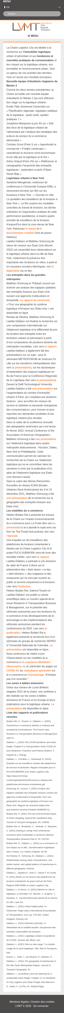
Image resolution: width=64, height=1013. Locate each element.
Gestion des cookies (42, 1001)
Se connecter (41, 1006)
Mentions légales (19, 1001)
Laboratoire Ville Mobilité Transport (32, 26)
